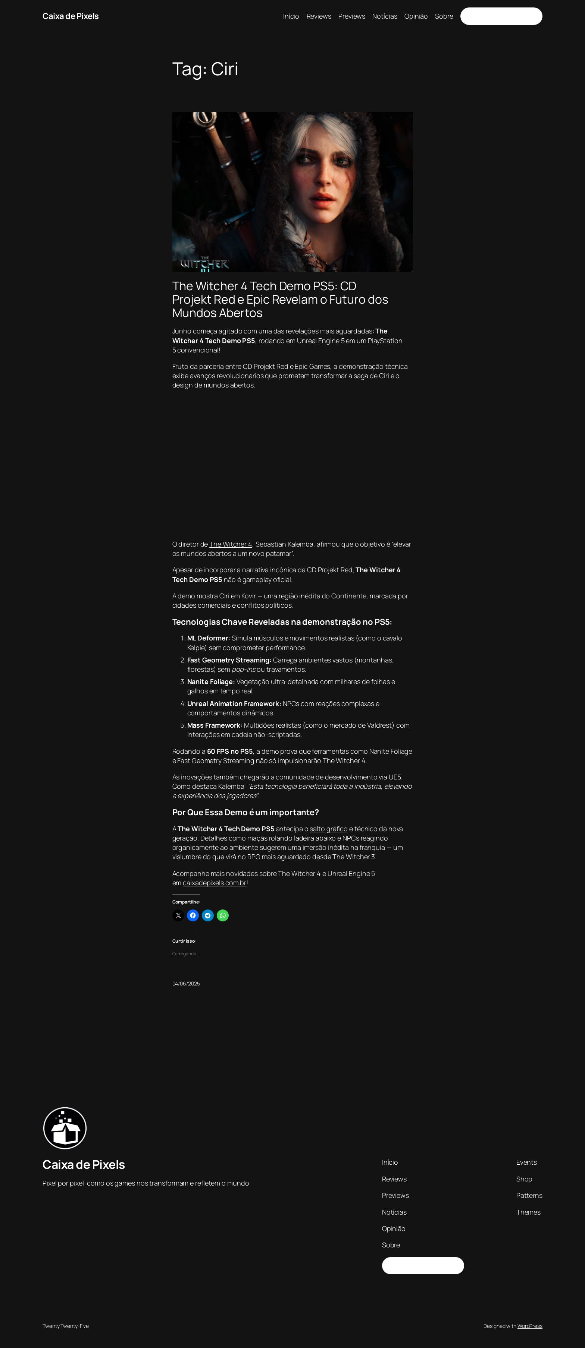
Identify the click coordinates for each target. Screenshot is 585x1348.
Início (291, 16)
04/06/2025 (186, 983)
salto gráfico (329, 828)
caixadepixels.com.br (214, 882)
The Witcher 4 (230, 543)
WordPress (529, 1325)
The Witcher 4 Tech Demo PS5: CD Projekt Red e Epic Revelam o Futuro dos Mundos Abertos (280, 299)
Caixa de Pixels (71, 16)
